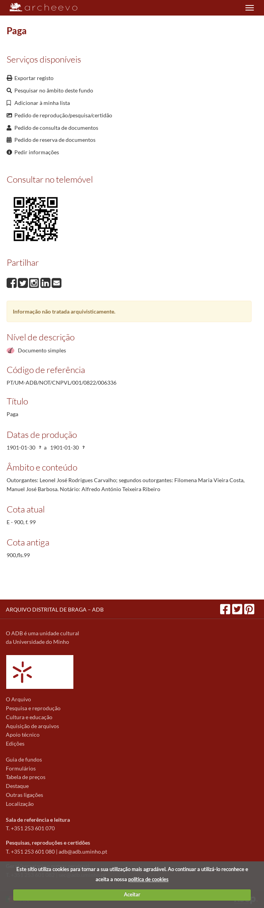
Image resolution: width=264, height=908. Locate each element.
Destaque (17, 786)
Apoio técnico (23, 734)
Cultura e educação (29, 717)
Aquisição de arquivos (32, 726)
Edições (15, 743)
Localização (20, 803)
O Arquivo (18, 699)
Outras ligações (24, 794)
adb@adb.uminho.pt (83, 851)
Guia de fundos (24, 759)
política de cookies (148, 879)
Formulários (21, 768)
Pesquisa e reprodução (33, 708)
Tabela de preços (25, 777)
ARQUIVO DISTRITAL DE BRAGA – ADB (55, 609)
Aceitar (132, 894)
